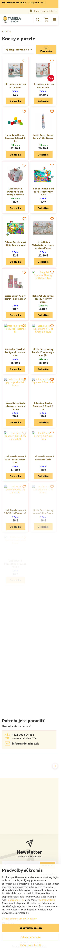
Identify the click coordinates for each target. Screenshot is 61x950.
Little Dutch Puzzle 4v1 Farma (15, 86)
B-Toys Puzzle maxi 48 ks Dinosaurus (15, 243)
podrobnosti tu (16, 899)
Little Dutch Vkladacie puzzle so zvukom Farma (43, 244)
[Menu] (54, 19)
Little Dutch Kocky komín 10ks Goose (43, 136)
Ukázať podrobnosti (30, 944)
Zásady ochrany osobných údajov (19, 918)
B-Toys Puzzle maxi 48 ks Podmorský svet (43, 191)
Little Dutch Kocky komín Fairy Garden (15, 297)
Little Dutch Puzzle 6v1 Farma (43, 86)
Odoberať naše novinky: (29, 856)
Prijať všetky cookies (30, 927)
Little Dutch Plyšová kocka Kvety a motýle (15, 191)
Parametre (46, 49)
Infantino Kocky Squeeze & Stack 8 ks (15, 137)
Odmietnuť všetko (31, 937)
